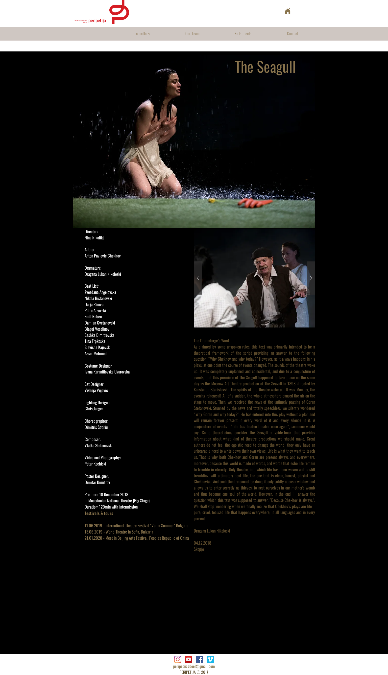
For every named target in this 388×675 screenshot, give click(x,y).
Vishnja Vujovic (96, 390)
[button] (254, 278)
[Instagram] (177, 659)
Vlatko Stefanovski (99, 445)
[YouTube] (188, 659)
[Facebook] (199, 659)
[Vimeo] (210, 659)
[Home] (288, 11)
